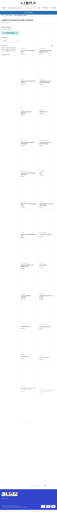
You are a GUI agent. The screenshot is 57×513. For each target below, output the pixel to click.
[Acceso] (46, 8)
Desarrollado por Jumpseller (21, 510)
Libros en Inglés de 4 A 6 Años (9, 49)
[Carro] (53, 8)
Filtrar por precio (10, 55)
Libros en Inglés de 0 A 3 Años (9, 48)
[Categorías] (28, 13)
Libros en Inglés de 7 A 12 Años (9, 51)
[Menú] (3, 8)
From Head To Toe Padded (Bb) (28, 51)
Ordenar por (4, 38)
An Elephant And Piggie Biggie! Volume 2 (45, 51)
